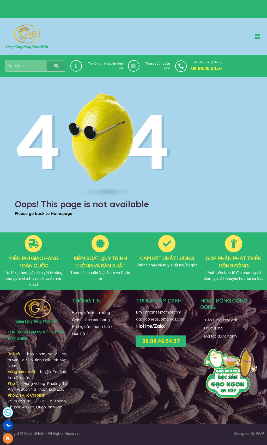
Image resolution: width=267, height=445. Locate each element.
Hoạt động (213, 328)
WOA (260, 433)
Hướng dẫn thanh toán (92, 327)
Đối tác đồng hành (220, 336)
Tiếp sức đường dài (220, 320)
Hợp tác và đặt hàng (207, 62)
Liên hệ (78, 334)
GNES (38, 433)
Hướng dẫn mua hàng (91, 313)
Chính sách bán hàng (91, 320)
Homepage (61, 213)
